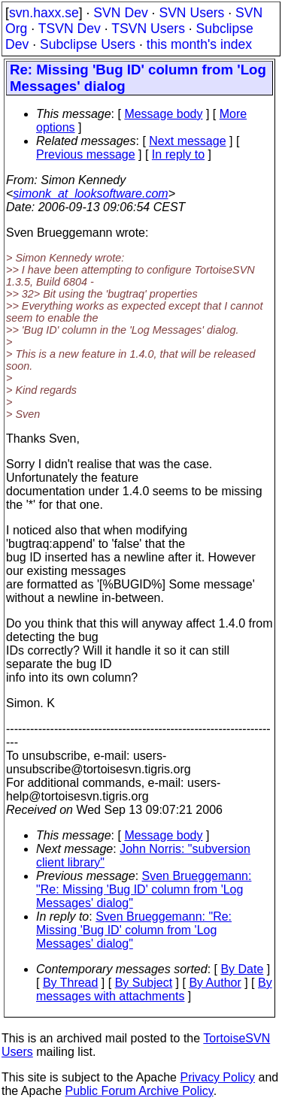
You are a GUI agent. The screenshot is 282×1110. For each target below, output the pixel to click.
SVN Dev (120, 12)
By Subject (143, 982)
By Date (241, 969)
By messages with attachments (154, 989)
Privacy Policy (217, 1077)
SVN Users (191, 12)
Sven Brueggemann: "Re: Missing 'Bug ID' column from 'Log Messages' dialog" (143, 889)
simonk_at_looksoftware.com (90, 193)
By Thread (71, 982)
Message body (163, 113)
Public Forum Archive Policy (139, 1090)
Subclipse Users (87, 44)
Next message (187, 141)
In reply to (178, 154)
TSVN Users (148, 28)
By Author (215, 982)
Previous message (85, 154)
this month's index (199, 44)
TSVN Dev (69, 28)
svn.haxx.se (44, 12)
